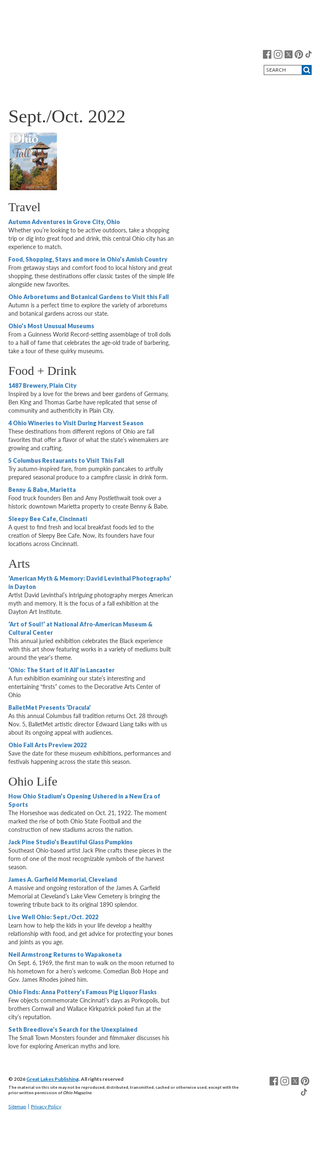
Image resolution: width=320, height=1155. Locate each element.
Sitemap (17, 1106)
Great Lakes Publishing (52, 1079)
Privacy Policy (46, 1106)
